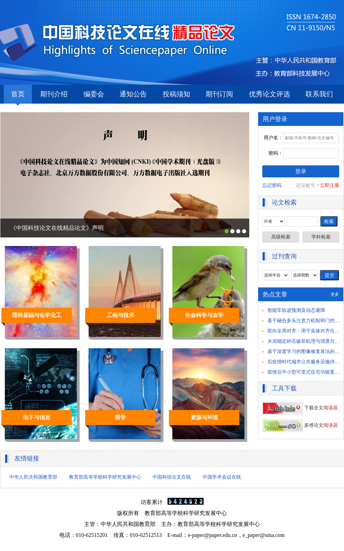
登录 (300, 171)
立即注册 (329, 185)
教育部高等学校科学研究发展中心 (105, 477)
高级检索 (280, 236)
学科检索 (321, 236)
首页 (18, 97)
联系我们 (319, 94)
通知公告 (133, 94)
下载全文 (300, 407)
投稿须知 (176, 94)
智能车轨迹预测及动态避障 (296, 310)
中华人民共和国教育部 (33, 477)
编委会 (93, 94)
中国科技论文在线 (171, 477)
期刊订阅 (219, 94)
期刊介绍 (54, 94)
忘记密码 (272, 185)
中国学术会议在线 (222, 477)
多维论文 (300, 425)
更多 (335, 294)
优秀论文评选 (269, 94)
